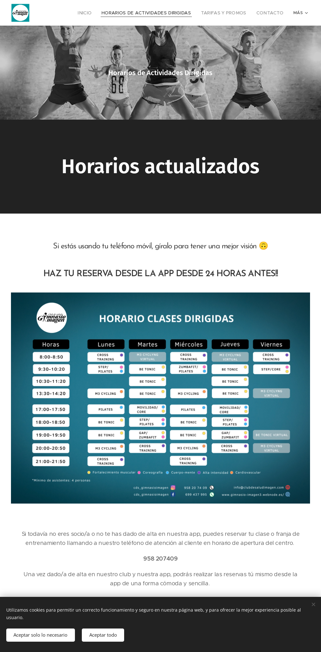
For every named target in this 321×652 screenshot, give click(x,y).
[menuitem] (98, 13)
